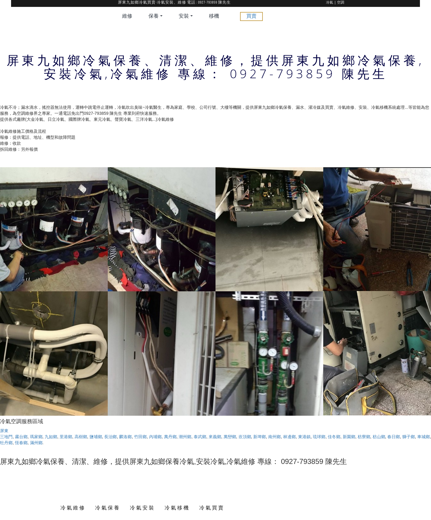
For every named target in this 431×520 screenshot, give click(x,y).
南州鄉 (274, 436)
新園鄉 (349, 436)
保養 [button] (155, 16)
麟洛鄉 (125, 436)
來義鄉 (215, 436)
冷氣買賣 (211, 507)
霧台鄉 (21, 436)
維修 (127, 16)
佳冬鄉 (334, 436)
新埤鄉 (259, 436)
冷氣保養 (107, 507)
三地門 (6, 436)
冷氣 (329, 2)
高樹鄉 (81, 436)
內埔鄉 (155, 436)
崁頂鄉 (245, 436)
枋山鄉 (379, 436)
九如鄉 (51, 436)
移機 (214, 16)
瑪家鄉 (36, 436)
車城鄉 (423, 436)
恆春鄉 (21, 442)
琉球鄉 (319, 436)
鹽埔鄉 (95, 436)
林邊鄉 (289, 436)
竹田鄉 (140, 436)
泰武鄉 (200, 436)
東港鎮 (304, 436)
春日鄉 (393, 436)
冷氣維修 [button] (73, 507)
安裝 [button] (186, 16)
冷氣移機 (177, 507)
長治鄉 (110, 436)
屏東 (4, 430)
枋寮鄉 (364, 436)
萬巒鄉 (230, 436)
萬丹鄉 (170, 436)
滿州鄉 (36, 442)
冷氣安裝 (142, 507)
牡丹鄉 (6, 442)
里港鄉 (66, 436)
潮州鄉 (185, 436)
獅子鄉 (408, 436)
